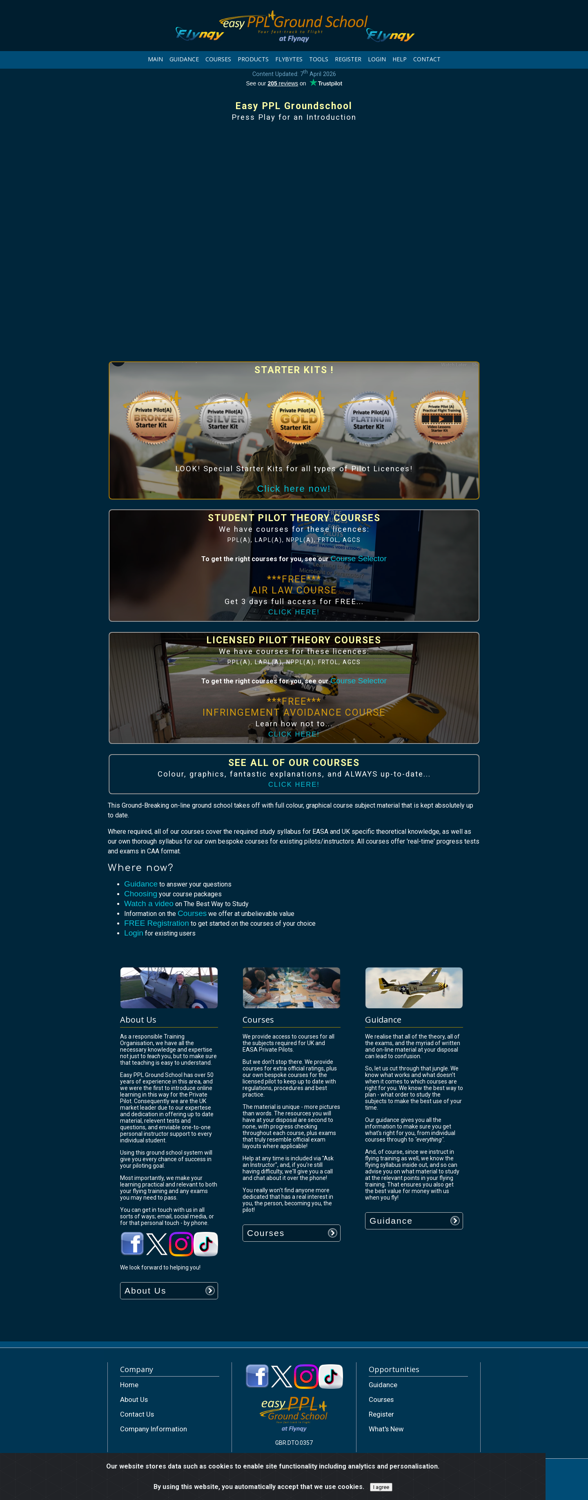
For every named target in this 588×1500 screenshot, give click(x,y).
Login (133, 933)
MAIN (155, 59)
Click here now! (294, 489)
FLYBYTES (289, 59)
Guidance (141, 884)
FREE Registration (156, 923)
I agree (381, 1487)
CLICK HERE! (294, 612)
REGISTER (348, 59)
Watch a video (149, 903)
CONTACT (427, 59)
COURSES (218, 59)
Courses (192, 913)
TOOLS (318, 59)
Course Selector (358, 558)
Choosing (140, 893)
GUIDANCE (184, 59)
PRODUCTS (253, 59)
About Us (145, 1290)
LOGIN (377, 59)
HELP (399, 59)
